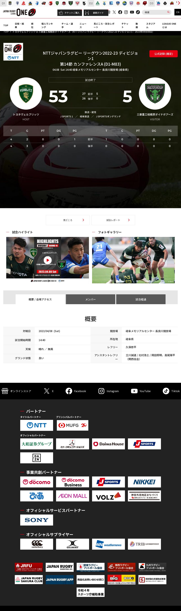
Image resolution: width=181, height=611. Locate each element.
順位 (32, 25)
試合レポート (113, 220)
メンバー (90, 299)
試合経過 (141, 299)
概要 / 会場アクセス (40, 299)
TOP (5, 25)
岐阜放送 (84, 116)
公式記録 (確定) (163, 54)
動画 (137, 25)
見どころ (67, 220)
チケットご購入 (69, 13)
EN (177, 12)
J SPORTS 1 (66, 116)
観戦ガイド (94, 13)
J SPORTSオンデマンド (108, 116)
